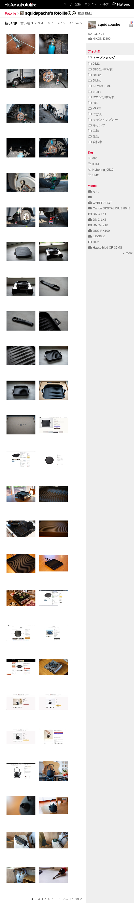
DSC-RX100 (99, 230)
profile (94, 92)
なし (93, 191)
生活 (93, 136)
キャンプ (96, 125)
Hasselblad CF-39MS (105, 247)
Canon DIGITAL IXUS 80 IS (109, 208)
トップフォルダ (101, 58)
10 (63, 23)
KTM (93, 164)
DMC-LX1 (97, 214)
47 (71, 23)
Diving (94, 80)
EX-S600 (96, 236)
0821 (94, 63)
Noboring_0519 (101, 169)
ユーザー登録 (72, 4)
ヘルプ (104, 4)
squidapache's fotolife (46, 13)
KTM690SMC (99, 86)
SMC (93, 175)
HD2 (93, 242)
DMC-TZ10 (98, 225)
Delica (94, 75)
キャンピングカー (103, 119)
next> (78, 23)
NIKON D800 (99, 38)
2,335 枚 (96, 34)
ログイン (90, 4)
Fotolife (10, 13)
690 (92, 158)
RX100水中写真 (101, 97)
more (128, 253)
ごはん (95, 114)
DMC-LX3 (97, 219)
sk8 (93, 103)
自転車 (95, 142)
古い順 (25, 23)
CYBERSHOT (100, 203)
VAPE (94, 108)
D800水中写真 (100, 69)
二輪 (93, 130)
